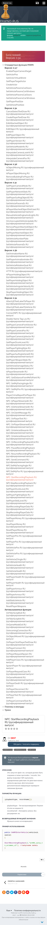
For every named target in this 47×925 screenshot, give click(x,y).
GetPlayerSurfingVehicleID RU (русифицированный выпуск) (20, 355)
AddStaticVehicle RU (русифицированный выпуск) (19, 601)
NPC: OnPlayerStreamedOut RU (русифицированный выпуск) (20, 425)
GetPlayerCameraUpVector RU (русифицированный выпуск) (20, 337)
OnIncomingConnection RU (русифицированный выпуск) (19, 631)
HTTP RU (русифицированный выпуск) (24, 271)
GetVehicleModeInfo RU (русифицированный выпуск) (19, 148)
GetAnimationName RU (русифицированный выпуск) (19, 254)
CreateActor (11, 84)
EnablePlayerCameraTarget (18, 71)
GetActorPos (12, 74)
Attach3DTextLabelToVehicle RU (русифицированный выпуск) (21, 308)
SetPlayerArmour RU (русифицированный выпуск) (19, 595)
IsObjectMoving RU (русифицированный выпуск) (25, 168)
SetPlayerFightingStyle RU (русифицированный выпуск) (19, 496)
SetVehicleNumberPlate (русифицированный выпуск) (19, 239)
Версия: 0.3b (11, 250)
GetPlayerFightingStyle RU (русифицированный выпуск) (19, 349)
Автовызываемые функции (18, 610)
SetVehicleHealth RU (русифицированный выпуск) (19, 566)
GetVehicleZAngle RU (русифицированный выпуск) (19, 560)
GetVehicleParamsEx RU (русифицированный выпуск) (19, 204)
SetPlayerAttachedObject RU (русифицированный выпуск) (19, 234)
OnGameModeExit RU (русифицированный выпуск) (19, 625)
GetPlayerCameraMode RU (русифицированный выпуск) (19, 187)
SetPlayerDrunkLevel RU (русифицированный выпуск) (19, 490)
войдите (16, 35)
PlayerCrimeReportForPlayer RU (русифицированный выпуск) (21, 396)
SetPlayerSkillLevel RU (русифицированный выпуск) (19, 502)
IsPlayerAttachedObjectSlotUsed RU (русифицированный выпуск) (23, 210)
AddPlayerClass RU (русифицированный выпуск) (25, 661)
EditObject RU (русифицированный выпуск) (22, 130)
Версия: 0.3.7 (11, 68)
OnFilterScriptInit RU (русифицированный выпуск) (19, 620)
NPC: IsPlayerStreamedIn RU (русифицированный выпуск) (19, 402)
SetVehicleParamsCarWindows (20, 91)
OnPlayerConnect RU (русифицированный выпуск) (19, 649)
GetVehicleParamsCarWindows (20, 98)
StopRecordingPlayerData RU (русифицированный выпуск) (19, 513)
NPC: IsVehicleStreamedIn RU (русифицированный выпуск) (19, 408)
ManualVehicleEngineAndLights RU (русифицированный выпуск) (22, 216)
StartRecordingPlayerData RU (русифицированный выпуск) (19, 507)
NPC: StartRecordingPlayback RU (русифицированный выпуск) (21, 478)
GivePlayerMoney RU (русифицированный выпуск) (19, 525)
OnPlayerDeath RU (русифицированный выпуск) (24, 684)
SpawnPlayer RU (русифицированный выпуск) (24, 667)
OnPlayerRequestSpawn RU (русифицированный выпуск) (19, 655)
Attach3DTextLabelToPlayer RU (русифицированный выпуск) (20, 302)
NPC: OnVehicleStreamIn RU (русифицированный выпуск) (19, 431)
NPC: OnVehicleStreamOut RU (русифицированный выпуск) (20, 437)
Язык (9, 911)
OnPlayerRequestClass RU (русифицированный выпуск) (19, 672)
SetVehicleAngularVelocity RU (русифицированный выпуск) (20, 287)
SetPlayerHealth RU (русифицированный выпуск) (25, 584)
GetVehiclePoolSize (15, 105)
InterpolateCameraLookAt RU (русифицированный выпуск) (19, 153)
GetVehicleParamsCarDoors (19, 95)
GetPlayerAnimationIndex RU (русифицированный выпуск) (19, 260)
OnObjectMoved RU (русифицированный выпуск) (25, 637)
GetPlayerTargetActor (16, 81)
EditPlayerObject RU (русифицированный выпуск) (19, 136)
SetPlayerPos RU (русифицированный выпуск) (24, 543)
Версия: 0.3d (11, 164)
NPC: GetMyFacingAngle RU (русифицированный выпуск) (19, 384)
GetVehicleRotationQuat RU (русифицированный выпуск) (19, 266)
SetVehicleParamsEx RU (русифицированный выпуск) (19, 245)
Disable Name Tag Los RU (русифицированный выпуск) (19, 320)
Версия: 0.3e (11, 108)
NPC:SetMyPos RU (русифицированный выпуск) (24, 472)
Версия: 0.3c (11, 182)
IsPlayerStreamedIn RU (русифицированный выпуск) (19, 373)
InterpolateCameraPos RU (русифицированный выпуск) (19, 159)
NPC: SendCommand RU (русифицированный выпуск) (19, 461)
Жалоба (23, 866)
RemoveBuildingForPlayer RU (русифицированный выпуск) (19, 178)
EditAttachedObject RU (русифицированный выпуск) (19, 124)
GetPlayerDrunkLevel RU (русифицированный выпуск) (19, 343)
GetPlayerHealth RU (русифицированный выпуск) (25, 578)
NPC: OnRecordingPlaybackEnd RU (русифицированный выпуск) (22, 443)
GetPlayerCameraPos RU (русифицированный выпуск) (19, 331)
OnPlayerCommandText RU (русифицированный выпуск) (19, 702)
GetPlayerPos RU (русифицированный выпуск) (24, 537)
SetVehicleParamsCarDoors (19, 88)
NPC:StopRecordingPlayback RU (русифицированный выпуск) (21, 484)
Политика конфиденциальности (27, 911)
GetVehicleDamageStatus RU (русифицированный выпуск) (19, 367)
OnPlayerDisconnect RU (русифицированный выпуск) (19, 690)
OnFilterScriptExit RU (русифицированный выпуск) (19, 614)
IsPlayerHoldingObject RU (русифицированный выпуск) (19, 275)
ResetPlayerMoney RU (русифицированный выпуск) (19, 531)
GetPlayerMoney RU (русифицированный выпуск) (25, 519)
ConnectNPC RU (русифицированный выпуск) (23, 314)
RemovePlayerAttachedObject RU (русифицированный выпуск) (21, 228)
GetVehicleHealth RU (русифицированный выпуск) (19, 572)
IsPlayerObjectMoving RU (18, 173)
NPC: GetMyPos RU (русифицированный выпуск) (25, 390)
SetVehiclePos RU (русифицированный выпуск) (24, 548)
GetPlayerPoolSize (14, 101)
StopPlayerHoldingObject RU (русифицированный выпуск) (19, 293)
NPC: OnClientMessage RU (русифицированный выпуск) (19, 414)
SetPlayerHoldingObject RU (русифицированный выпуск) (19, 281)
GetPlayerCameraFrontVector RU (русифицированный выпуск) (21, 326)
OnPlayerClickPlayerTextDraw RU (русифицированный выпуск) (21, 643)
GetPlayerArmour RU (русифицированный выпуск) (19, 590)
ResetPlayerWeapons (16, 606)
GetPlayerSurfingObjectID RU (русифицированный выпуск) (19, 198)
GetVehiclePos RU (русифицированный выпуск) (24, 554)
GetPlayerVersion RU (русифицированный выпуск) (19, 142)
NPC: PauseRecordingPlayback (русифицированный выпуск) (20, 449)
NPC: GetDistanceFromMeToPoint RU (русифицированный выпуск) (23, 378)
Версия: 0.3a (11, 298)
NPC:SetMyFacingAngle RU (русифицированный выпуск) (19, 466)
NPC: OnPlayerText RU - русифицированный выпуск (19, 419)
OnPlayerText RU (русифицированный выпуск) (24, 696)
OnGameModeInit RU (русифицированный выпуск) (19, 678)
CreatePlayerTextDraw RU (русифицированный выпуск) (19, 118)
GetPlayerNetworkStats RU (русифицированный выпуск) (19, 193)
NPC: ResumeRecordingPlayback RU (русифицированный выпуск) (23, 455)
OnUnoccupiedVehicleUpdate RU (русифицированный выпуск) (21, 222)
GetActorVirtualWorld (16, 78)
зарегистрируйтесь (33, 35)
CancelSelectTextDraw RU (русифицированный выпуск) (19, 112)
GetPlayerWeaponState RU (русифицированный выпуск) (19, 361)
